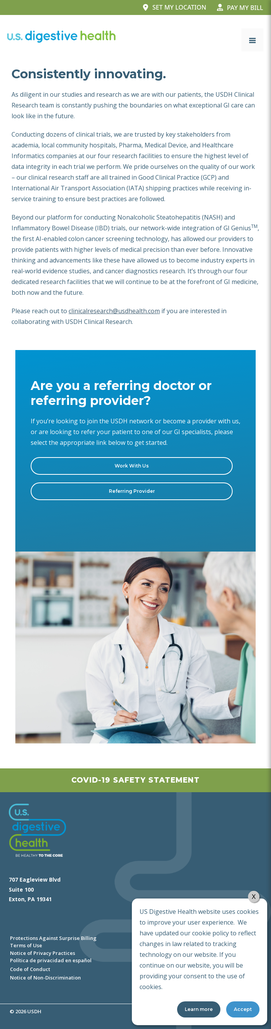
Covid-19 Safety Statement (135, 780)
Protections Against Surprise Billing (53, 938)
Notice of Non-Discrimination (45, 977)
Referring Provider (132, 491)
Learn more (199, 1009)
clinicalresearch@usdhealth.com (114, 311)
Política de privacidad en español (51, 960)
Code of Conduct (30, 969)
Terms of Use (26, 945)
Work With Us (132, 466)
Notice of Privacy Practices (42, 953)
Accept (243, 1009)
